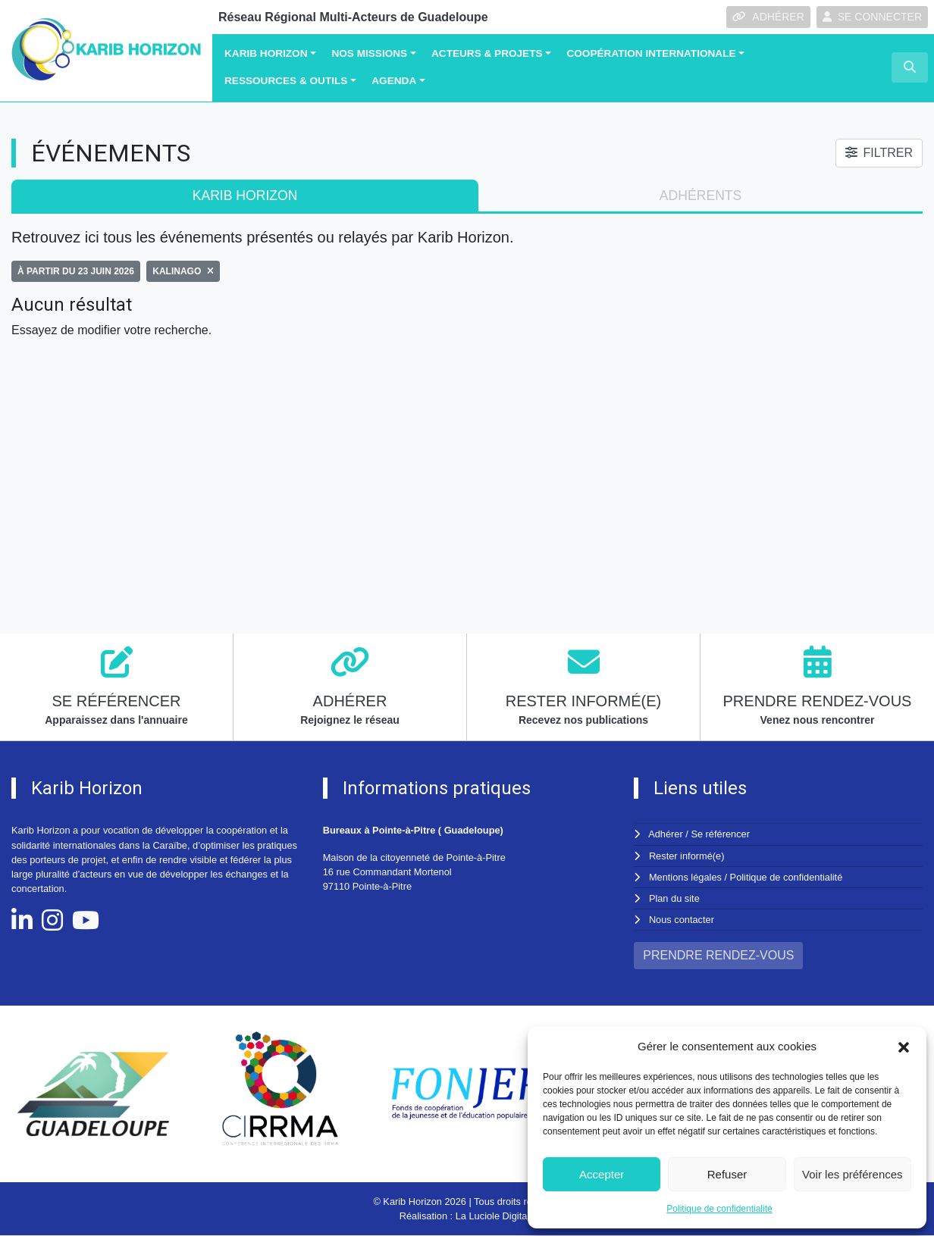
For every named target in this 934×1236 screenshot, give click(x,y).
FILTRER (879, 152)
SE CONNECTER (872, 17)
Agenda (393, 80)
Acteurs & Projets (487, 53)
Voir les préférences (852, 1174)
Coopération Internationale (650, 53)
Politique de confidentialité (719, 1208)
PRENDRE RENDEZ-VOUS (718, 955)
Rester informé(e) (687, 856)
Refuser (727, 1174)
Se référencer (720, 834)
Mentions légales (685, 877)
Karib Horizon (266, 53)
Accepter (601, 1174)
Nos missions (369, 53)
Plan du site (674, 898)
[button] (903, 1046)
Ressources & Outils (285, 80)
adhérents (701, 195)
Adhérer (665, 834)
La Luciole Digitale (495, 1216)
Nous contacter (681, 919)
